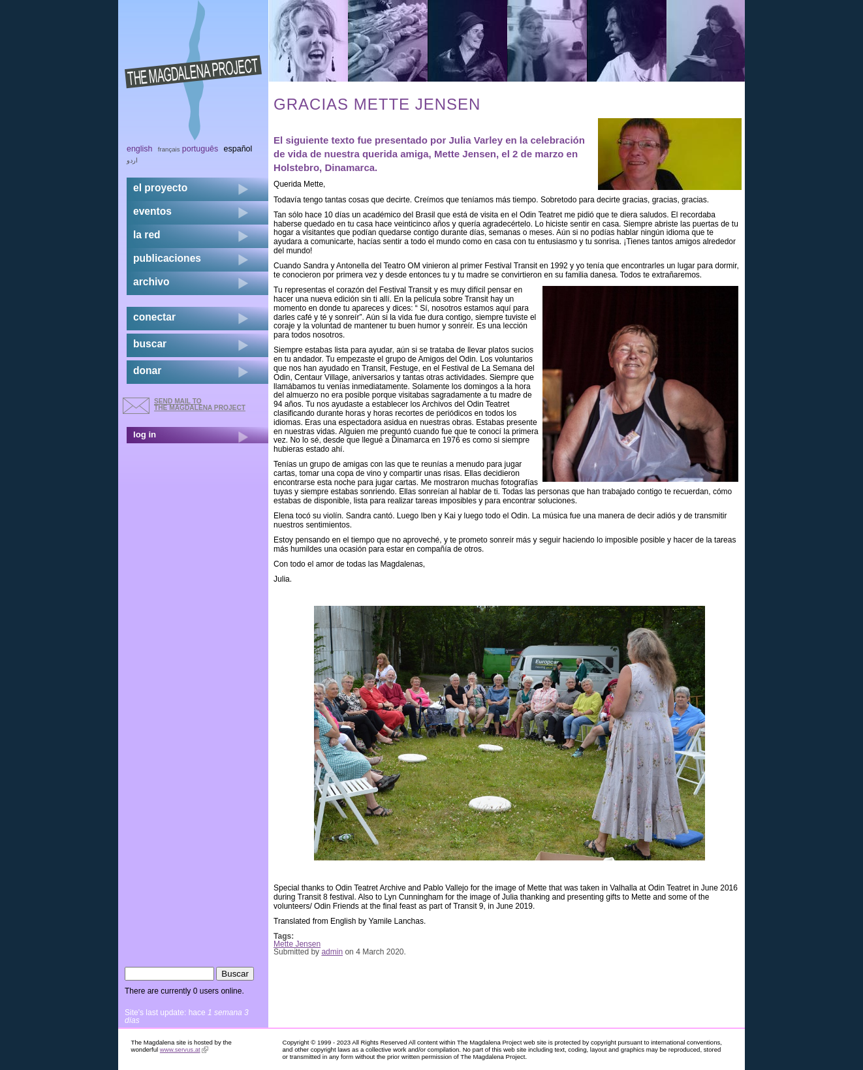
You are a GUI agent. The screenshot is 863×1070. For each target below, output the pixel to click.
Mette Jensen (465, 153)
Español (238, 148)
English (140, 148)
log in (144, 434)
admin (332, 951)
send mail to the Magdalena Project (199, 404)
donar (147, 370)
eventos (152, 211)
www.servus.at (184, 1049)
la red (147, 234)
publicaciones (167, 258)
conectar (154, 317)
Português (200, 148)
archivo (151, 281)
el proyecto (160, 187)
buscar (149, 343)
